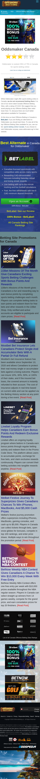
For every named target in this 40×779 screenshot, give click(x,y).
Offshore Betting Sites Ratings (25, 11)
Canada (4, 11)
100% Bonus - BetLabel (21, 205)
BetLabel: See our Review (20, 212)
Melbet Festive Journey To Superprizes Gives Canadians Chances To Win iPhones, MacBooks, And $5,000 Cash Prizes (19, 504)
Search (32, 716)
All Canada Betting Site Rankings (20, 225)
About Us (3, 716)
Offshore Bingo (25, 743)
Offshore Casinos (8, 743)
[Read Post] (19, 316)
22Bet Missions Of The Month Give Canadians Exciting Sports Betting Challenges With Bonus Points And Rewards (19, 277)
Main (12, 11)
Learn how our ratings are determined (20, 70)
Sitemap (37, 716)
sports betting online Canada (14, 127)
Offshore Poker (16, 743)
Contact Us (9, 716)
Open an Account (19, 201)
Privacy (15, 716)
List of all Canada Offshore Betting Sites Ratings (20, 638)
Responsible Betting (23, 716)
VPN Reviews (33, 743)
